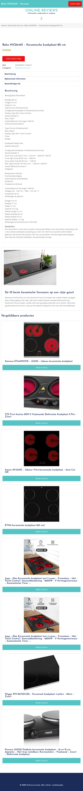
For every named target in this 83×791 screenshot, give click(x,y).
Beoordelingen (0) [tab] (12, 83)
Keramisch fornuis (15, 25)
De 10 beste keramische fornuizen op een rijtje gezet (39, 292)
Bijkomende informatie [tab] (15, 79)
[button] (41, 19)
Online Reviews (41, 10)
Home (3, 25)
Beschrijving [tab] (10, 74)
